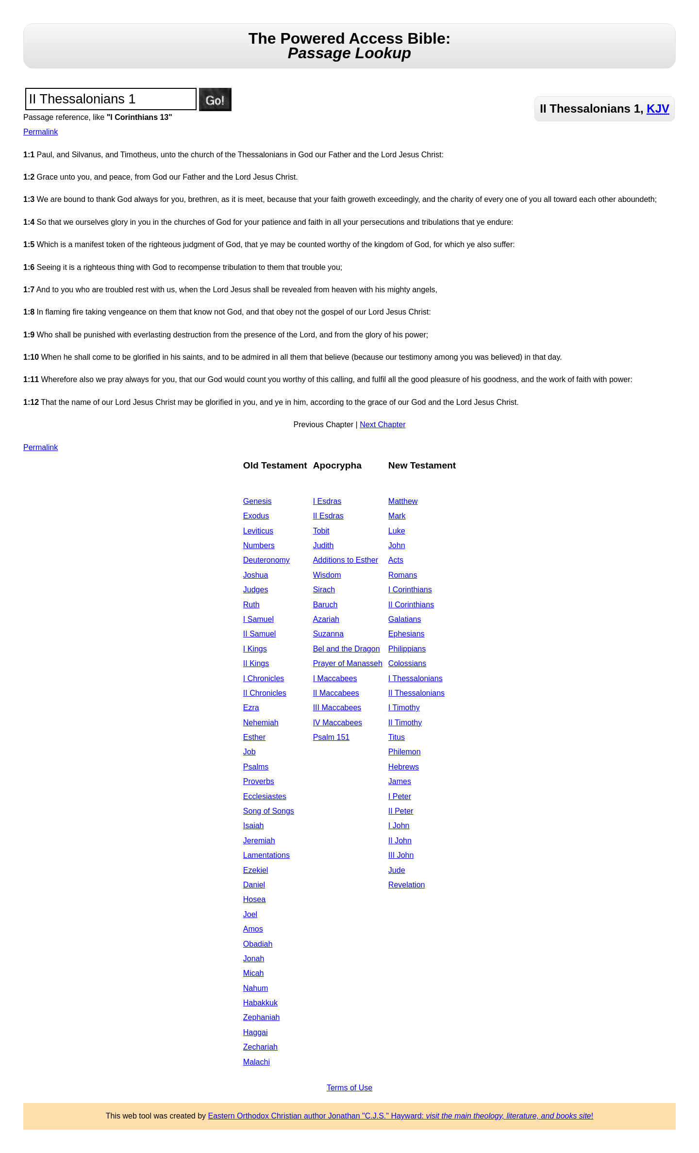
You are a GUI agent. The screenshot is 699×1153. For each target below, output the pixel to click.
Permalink (40, 132)
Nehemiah (261, 723)
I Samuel (258, 619)
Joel (250, 914)
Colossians (407, 663)
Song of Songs (268, 811)
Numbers (259, 545)
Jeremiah (259, 840)
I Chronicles (263, 678)
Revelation (406, 885)
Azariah (326, 619)
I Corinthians (410, 589)
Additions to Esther (345, 560)
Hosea (254, 899)
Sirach (324, 589)
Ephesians (406, 634)
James (399, 781)
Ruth (251, 605)
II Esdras (328, 516)
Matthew (402, 501)
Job (249, 752)
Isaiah (253, 825)
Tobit (321, 531)
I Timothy (404, 707)
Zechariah (260, 1047)
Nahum (255, 988)
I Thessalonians (415, 678)
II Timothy (405, 723)
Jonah (254, 958)
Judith (323, 545)
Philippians (407, 649)
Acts (395, 560)
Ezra (251, 707)
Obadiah (258, 944)
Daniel (254, 885)
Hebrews (403, 767)
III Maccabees (337, 707)
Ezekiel (255, 870)
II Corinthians (411, 605)
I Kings (255, 649)
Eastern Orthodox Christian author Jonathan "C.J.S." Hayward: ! (401, 1116)
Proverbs (258, 781)
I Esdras (327, 501)
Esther (254, 737)
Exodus (256, 516)
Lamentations (266, 855)
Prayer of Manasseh (348, 663)
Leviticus (258, 531)
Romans (402, 575)
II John (400, 840)
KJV (658, 108)
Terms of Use (349, 1088)
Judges (255, 589)
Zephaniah (261, 1017)
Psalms (255, 767)
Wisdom (327, 575)
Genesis (257, 501)
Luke (396, 531)
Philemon (404, 752)
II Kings (256, 663)
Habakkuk (260, 1003)
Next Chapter (382, 424)
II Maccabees (336, 693)
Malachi (256, 1062)
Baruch (325, 605)
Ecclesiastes (264, 796)
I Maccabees (335, 678)
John (396, 545)
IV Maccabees (337, 723)
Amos (253, 929)
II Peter (401, 811)
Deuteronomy (266, 560)
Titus (396, 737)
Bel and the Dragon (346, 649)
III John (401, 855)
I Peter (399, 796)
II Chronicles (264, 693)
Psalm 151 (331, 737)
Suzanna (328, 634)
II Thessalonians (416, 693)
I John (399, 825)
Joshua (255, 575)
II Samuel (259, 634)
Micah (253, 973)
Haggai (255, 1032)
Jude (396, 870)
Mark (397, 516)
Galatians (404, 619)
